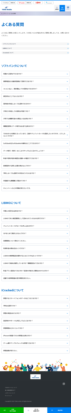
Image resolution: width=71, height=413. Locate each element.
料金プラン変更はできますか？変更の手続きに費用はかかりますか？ (36, 271)
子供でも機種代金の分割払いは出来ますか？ (36, 118)
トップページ (4, 13)
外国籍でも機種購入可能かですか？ (36, 181)
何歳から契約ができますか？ (36, 74)
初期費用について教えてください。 (36, 241)
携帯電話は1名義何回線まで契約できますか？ (36, 81)
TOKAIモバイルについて (11, 387)
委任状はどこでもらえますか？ (36, 96)
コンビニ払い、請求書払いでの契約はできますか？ (36, 89)
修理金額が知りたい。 (36, 350)
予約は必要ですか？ (36, 306)
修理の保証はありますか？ (36, 313)
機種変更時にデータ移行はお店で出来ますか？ (36, 126)
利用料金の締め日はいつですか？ (36, 248)
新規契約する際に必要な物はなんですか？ (36, 166)
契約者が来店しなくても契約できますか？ (36, 104)
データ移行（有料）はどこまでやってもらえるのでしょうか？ (36, 151)
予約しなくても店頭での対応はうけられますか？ (36, 173)
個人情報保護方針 (9, 390)
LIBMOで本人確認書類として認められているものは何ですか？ (36, 218)
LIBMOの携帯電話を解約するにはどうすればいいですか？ (36, 256)
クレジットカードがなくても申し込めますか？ (36, 226)
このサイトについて (10, 393)
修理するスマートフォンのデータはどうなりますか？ (36, 298)
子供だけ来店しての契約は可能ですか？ (36, 111)
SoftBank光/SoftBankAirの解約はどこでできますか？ (36, 143)
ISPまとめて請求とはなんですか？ (36, 233)
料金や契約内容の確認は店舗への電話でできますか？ (36, 158)
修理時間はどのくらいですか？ (36, 328)
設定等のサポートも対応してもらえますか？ (36, 321)
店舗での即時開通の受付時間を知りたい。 (36, 278)
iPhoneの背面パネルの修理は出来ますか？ (36, 335)
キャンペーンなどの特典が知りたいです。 (36, 188)
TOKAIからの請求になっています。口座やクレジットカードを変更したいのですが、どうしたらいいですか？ (36, 134)
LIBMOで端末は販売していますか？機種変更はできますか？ (36, 263)
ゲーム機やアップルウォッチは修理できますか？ (36, 343)
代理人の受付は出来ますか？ (36, 211)
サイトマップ (8, 395)
